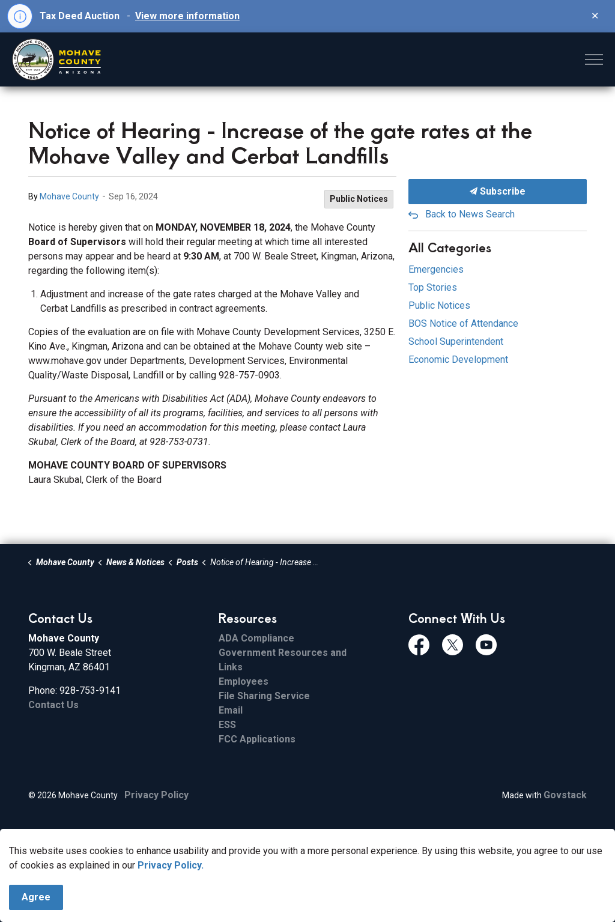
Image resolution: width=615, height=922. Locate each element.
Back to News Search (470, 214)
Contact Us (53, 705)
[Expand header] (594, 59)
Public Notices (359, 199)
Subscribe (497, 192)
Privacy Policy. (171, 865)
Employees (243, 681)
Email (231, 710)
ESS (227, 724)
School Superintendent (455, 341)
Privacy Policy (156, 795)
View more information (187, 16)
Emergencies (436, 269)
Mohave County (69, 196)
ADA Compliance (256, 638)
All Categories (449, 247)
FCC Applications (257, 739)
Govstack (565, 795)
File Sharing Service (264, 696)
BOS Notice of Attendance (463, 323)
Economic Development (458, 359)
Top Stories (432, 287)
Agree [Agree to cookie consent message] (36, 897)
